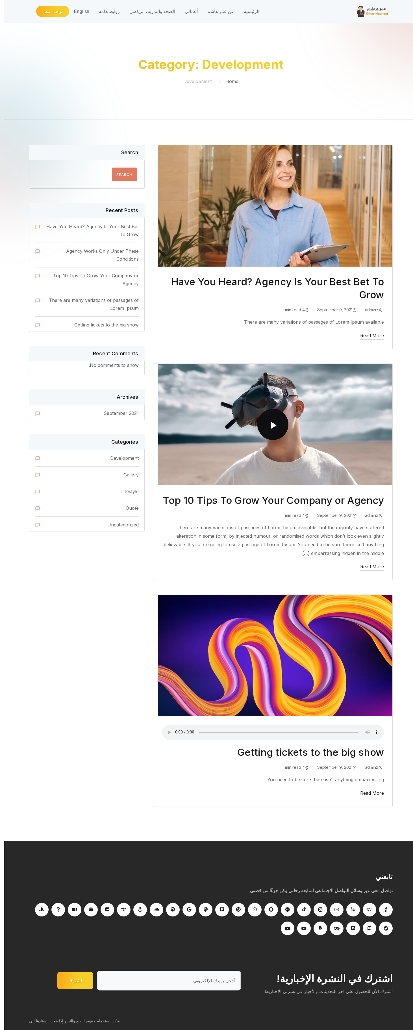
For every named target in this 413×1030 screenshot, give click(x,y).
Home (227, 81)
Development (120, 458)
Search (125, 152)
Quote (127, 508)
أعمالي (187, 11)
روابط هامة (105, 11)
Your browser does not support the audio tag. (269, 732)
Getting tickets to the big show (306, 752)
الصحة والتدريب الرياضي (148, 11)
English (77, 11)
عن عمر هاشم (216, 11)
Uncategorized (118, 525)
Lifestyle (125, 491)
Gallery (126, 475)
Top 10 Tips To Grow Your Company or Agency (269, 500)
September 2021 (116, 413)
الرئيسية (247, 11)
